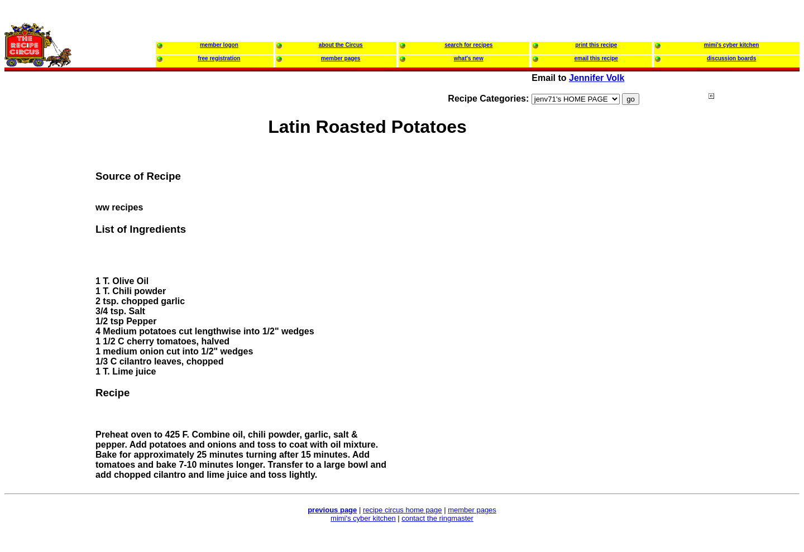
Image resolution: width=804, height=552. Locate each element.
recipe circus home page (402, 510)
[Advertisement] (753, 306)
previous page (332, 510)
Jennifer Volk (596, 78)
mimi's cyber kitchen (363, 518)
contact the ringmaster (437, 518)
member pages (472, 510)
